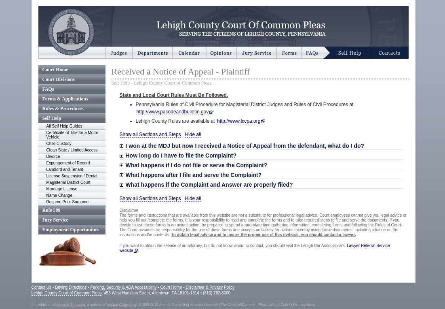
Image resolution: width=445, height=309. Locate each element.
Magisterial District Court (68, 182)
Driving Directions (70, 287)
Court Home (55, 69)
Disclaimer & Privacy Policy (210, 287)
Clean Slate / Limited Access (72, 150)
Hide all (193, 134)
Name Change (59, 195)
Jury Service (55, 220)
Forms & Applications (65, 99)
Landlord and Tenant (64, 169)
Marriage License (62, 189)
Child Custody (59, 143)
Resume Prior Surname (67, 202)
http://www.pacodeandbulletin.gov (173, 112)
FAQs (48, 89)
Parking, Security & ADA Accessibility (123, 287)
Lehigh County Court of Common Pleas (67, 293)
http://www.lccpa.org (238, 121)
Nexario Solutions (71, 305)
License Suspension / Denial (71, 176)
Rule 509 (51, 210)
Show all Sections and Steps (150, 134)
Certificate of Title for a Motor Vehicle (72, 134)
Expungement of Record (68, 163)
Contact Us (41, 287)
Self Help (51, 118)
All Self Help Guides (64, 126)
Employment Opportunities (70, 229)
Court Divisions (58, 79)
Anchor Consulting (122, 305)
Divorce (53, 156)
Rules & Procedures (63, 108)
